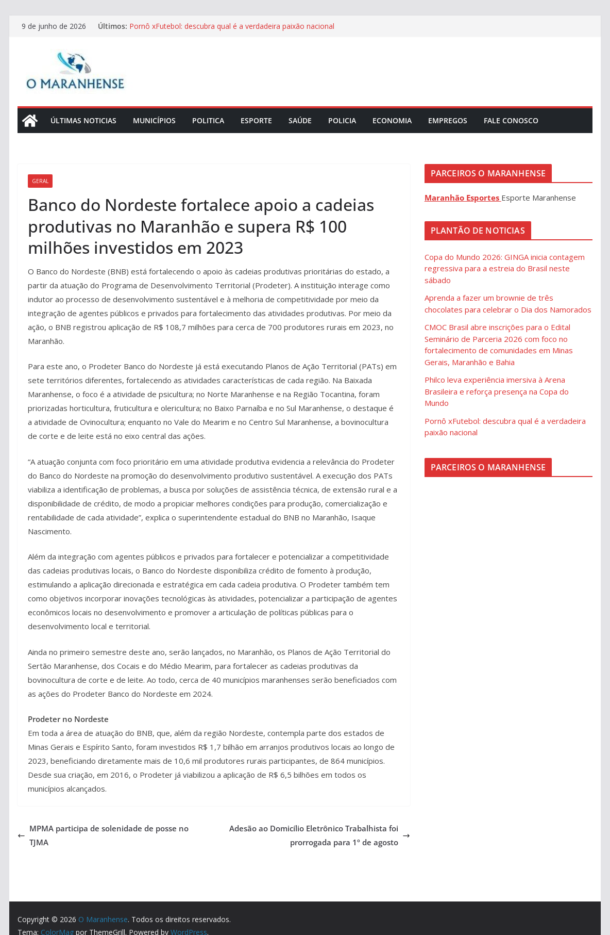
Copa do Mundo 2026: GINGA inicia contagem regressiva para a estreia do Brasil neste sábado (505, 268)
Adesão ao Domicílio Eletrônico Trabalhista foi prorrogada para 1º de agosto (319, 835)
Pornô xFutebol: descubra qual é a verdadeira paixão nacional (231, 26)
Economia (392, 120)
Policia (342, 120)
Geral (40, 181)
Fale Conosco (511, 120)
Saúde (300, 120)
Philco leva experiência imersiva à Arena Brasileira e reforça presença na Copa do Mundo (497, 391)
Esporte (256, 120)
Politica (208, 120)
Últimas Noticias (83, 120)
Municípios (154, 120)
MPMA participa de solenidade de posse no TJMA (103, 835)
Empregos (447, 120)
